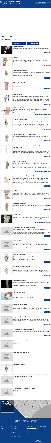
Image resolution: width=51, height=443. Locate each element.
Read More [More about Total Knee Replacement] (47, 129)
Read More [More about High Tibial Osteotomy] (47, 171)
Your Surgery (29, 6)
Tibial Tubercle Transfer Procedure (24, 227)
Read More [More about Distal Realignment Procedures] (47, 236)
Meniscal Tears (13, 432)
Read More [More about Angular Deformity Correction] (47, 324)
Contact (48, 6)
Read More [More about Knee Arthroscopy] (47, 114)
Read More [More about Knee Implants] (47, 249)
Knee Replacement (14, 428)
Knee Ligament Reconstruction (16, 429)
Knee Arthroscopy (19, 107)
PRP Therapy (17, 58)
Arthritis (12, 433)
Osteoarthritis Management (21, 266)
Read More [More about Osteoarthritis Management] (47, 275)
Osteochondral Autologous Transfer (24, 388)
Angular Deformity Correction (22, 317)
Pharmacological (18, 46)
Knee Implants (17, 240)
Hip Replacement (14, 434)
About (5, 6)
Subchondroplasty (19, 292)
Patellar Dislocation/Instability (16, 436)
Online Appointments (41, 2)
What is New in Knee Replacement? (24, 329)
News (42, 6)
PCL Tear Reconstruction (21, 215)
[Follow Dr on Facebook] (28, 434)
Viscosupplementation (20, 70)
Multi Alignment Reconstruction (23, 376)
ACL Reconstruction (19, 191)
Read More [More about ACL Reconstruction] (47, 198)
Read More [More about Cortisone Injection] (47, 88)
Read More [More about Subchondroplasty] (47, 299)
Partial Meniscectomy (20, 304)
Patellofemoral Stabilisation (21, 341)
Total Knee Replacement (20, 119)
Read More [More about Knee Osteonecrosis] (47, 287)
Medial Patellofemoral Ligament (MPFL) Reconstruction (30, 176)
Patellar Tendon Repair (20, 254)
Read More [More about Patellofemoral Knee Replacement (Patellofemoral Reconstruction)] (47, 156)
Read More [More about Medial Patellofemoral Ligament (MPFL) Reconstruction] (47, 186)
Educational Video (39, 114)
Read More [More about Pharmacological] (47, 52)
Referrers (36, 6)
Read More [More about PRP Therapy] (47, 65)
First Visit (21, 6)
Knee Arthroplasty (19, 364)
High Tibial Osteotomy (20, 161)
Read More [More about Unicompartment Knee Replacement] (47, 140)
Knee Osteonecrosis (19, 280)
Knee (11, 6)
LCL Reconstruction (19, 203)
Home (1, 6)
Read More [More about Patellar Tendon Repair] (47, 261)
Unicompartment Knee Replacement (24, 134)
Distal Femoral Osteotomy (21, 352)
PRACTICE (8, 403)
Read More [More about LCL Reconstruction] (47, 209)
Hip (15, 6)
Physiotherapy (17, 94)
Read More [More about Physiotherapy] (47, 104)
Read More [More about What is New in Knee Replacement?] (47, 335)
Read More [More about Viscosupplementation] (47, 77)
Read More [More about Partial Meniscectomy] (47, 312)
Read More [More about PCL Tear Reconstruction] (47, 222)
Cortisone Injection (19, 82)
